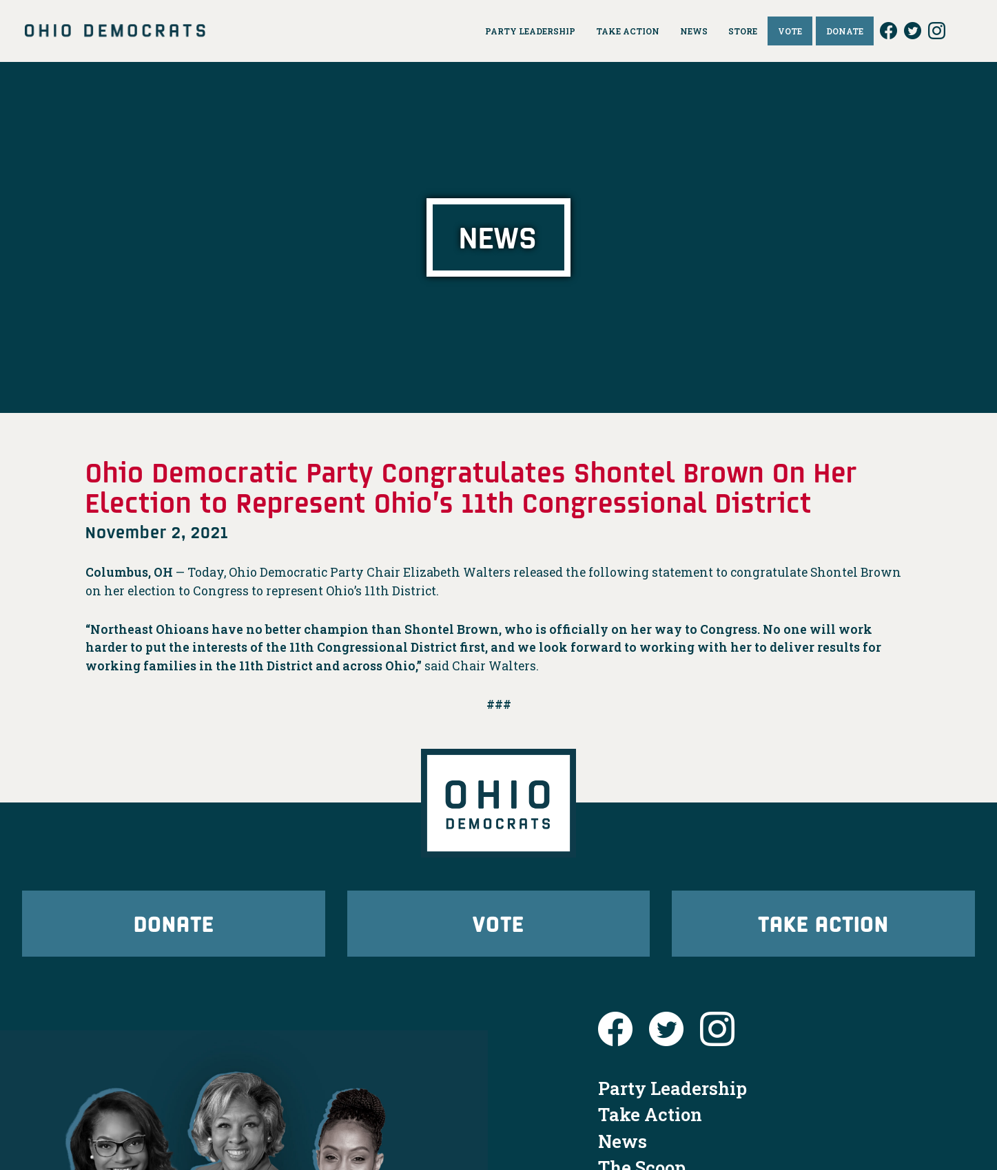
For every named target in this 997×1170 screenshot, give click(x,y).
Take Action (823, 923)
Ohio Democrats (115, 31)
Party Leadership (672, 1088)
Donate (174, 923)
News (622, 1141)
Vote (498, 923)
